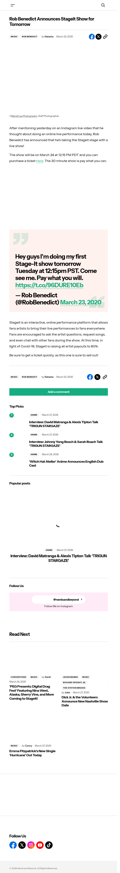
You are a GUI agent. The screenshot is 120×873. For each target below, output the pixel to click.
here (39, 161)
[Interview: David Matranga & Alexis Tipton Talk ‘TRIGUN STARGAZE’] (17, 421)
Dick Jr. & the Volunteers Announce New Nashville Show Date (85, 701)
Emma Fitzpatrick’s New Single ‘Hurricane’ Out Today (32, 753)
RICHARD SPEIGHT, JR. (74, 682)
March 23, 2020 (80, 302)
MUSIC (14, 36)
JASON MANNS (70, 677)
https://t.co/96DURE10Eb (49, 285)
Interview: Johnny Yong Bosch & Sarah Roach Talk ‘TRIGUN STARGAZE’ (66, 444)
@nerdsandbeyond (66, 599)
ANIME (34, 415)
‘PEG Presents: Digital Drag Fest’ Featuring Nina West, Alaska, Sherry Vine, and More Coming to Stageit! (31, 693)
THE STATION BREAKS (74, 688)
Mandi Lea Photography (24, 116)
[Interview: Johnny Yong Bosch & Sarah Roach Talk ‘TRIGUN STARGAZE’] (17, 441)
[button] (12, 5)
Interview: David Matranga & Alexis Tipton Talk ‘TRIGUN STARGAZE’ (63, 424)
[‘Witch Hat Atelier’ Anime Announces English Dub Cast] (17, 461)
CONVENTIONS (18, 677)
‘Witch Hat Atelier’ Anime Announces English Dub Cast (66, 464)
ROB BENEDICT (29, 36)
